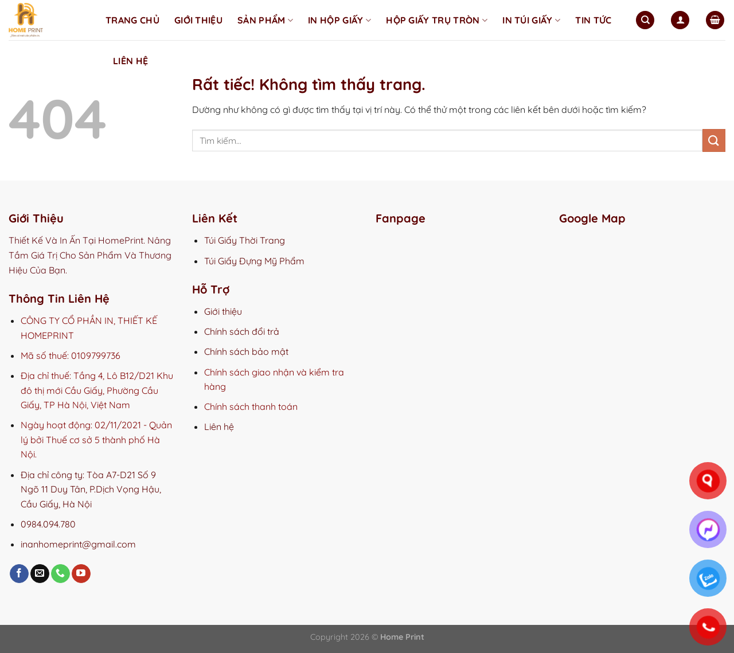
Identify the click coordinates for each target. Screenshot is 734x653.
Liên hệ (130, 61)
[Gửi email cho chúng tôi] (39, 574)
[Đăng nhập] (680, 20)
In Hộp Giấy (339, 20)
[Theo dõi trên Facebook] (19, 574)
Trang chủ (132, 20)
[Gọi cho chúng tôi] (60, 574)
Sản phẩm (265, 20)
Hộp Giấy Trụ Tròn (436, 20)
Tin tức (593, 20)
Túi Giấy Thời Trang (244, 240)
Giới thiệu (198, 20)
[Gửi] (713, 140)
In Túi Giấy (531, 20)
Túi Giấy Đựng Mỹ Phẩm (254, 261)
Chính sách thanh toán (251, 406)
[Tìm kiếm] (645, 20)
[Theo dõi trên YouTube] (81, 574)
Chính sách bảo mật (246, 351)
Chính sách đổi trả (241, 331)
